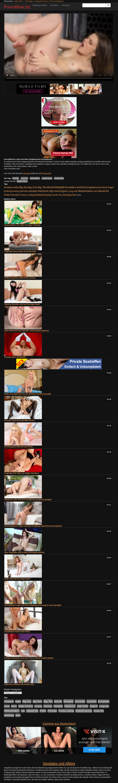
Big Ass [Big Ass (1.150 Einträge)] (23, 187)
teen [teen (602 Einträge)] (74, 195)
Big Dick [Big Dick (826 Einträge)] (32, 187)
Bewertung (66, 5)
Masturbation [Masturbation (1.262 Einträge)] (85, 191)
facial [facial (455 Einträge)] (99, 187)
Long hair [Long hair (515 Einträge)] (72, 191)
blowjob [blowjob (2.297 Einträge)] (59, 187)
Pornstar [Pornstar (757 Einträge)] (14, 195)
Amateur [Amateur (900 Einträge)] (8, 187)
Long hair (24, 178)
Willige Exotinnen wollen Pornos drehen (20, 278)
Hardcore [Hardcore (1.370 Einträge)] (43, 191)
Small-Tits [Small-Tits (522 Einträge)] (57, 195)
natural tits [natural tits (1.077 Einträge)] (103, 191)
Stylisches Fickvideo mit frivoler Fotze (19, 684)
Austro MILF (18, 1)
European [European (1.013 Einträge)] (90, 187)
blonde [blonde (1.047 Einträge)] (50, 187)
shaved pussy (47, 178)
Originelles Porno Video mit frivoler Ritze (20, 251)
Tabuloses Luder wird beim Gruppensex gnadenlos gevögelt (27, 499)
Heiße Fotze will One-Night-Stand (17, 579)
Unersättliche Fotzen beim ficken (17, 632)
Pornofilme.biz (17, 7)
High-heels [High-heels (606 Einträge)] (54, 191)
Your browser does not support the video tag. (59, 47)
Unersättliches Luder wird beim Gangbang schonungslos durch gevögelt (32, 605)
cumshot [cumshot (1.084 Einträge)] (80, 187)
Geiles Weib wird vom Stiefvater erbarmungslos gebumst (26, 331)
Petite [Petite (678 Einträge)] (7, 195)
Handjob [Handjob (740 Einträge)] (32, 191)
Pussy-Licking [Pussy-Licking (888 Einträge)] (27, 194)
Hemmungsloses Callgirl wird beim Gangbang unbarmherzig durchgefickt (33, 526)
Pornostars (54, 5)
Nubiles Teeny (22, 181)
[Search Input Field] (94, 5)
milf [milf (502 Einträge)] (95, 191)
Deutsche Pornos (41, 1)
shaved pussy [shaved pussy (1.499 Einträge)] (43, 194)
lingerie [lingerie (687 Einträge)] (64, 191)
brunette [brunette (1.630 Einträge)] (70, 187)
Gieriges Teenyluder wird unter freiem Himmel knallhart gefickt (28, 658)
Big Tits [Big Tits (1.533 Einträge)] (42, 187)
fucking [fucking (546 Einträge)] (15, 191)
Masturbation (35, 178)
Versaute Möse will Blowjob (15, 357)
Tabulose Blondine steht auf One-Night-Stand (22, 304)
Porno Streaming (56, 1)
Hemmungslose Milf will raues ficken (18, 447)
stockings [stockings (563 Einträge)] (67, 195)
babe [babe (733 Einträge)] (16, 187)
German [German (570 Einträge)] (24, 191)
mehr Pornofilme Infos (12, 169)
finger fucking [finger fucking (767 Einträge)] (26, 706)
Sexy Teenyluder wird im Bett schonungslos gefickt (24, 552)
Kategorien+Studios (39, 5)
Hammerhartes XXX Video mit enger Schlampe (22, 225)
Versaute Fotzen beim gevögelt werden (19, 420)
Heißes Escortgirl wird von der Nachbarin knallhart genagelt (27, 394)
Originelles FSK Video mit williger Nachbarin (21, 473)
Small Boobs (59, 178)
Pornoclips (29, 1)
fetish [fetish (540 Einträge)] (104, 187)
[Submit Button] (108, 5)
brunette (16, 178)
